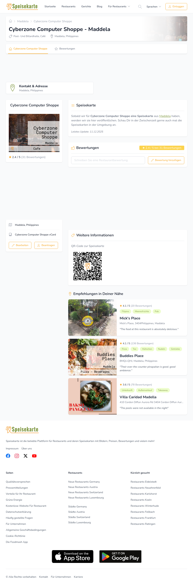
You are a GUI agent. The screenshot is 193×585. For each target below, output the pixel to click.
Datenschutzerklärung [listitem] (18, 512)
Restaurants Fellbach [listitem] (143, 512)
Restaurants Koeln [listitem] (141, 500)
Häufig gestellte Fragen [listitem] (19, 518)
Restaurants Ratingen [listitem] (143, 524)
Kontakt (43, 577)
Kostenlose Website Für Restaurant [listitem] (26, 506)
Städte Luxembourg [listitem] (79, 522)
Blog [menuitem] (99, 6)
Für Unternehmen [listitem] (16, 524)
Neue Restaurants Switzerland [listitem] (85, 492)
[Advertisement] (72, 68)
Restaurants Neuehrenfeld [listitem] (146, 488)
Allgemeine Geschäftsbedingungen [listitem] (26, 530)
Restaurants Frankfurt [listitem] (143, 518)
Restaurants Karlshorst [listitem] (144, 494)
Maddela (165, 116)
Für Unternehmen (61, 577)
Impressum (12, 448)
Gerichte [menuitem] (86, 6)
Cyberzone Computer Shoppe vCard (35, 234)
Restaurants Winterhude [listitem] (145, 506)
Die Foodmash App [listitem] (17, 542)
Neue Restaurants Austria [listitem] (83, 487)
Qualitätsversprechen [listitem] (18, 482)
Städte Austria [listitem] (76, 512)
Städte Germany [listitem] (77, 506)
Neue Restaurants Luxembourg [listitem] (86, 497)
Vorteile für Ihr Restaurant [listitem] (21, 494)
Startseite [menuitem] (50, 6)
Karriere (78, 577)
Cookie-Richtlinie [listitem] (15, 536)
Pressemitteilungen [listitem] (17, 488)
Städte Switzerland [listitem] (79, 517)
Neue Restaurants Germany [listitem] (84, 482)
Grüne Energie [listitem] (14, 500)
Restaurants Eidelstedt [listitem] (144, 482)
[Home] (22, 6)
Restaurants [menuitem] (69, 6)
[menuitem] (119, 6)
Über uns (26, 448)
